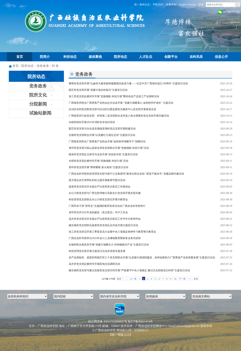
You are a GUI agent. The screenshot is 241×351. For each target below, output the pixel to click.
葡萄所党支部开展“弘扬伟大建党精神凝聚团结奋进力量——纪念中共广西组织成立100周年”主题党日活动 (128, 83)
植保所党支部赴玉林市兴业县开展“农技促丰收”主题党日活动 (103, 154)
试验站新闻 (40, 113)
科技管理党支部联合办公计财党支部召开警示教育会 (98, 199)
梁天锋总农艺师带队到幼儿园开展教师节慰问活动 (97, 180)
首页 (15, 65)
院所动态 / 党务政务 (35, 65)
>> (189, 279)
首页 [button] (19, 57)
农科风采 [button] (196, 57)
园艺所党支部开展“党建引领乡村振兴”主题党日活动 (98, 90)
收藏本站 (171, 4)
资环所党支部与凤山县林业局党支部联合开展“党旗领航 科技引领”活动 (109, 148)
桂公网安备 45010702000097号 (107, 321)
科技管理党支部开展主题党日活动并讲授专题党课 (97, 251)
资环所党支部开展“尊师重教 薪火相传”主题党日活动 (98, 167)
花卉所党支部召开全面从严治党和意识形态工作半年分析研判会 (105, 218)
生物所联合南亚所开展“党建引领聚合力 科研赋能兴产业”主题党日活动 (109, 244)
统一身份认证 (142, 4)
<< (125, 279)
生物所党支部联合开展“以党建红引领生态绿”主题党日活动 (102, 135)
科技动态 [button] (70, 57)
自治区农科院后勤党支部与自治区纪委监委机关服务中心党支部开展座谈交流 (112, 109)
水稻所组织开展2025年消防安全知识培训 (92, 122)
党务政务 (38, 86)
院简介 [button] (45, 57)
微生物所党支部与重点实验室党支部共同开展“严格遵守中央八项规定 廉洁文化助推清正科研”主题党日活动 (129, 270)
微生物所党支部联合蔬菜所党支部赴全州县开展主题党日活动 (103, 225)
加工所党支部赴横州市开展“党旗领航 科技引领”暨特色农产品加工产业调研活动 (114, 96)
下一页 (182, 279)
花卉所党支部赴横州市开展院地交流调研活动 (94, 264)
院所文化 (38, 95)
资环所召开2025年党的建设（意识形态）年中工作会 (98, 212)
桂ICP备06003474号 (140, 321)
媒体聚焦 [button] (95, 57)
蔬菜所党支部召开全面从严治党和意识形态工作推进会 (99, 186)
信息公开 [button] (221, 57)
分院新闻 (38, 104)
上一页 (133, 279)
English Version (187, 4)
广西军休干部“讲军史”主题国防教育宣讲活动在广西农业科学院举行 (107, 206)
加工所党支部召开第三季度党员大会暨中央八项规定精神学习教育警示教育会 (112, 231)
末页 (196, 279)
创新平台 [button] (171, 57)
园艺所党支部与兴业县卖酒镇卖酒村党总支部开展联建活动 (102, 128)
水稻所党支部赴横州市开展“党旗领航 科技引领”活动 (98, 160)
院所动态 (36, 76)
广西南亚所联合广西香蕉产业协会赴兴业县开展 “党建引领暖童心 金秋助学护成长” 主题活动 (121, 102)
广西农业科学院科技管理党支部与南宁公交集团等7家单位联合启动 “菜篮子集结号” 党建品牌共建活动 (126, 173)
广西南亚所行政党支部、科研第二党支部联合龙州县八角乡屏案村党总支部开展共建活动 (119, 115)
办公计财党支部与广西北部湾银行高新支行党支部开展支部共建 (105, 193)
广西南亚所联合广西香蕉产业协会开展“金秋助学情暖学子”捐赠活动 (107, 141)
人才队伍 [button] (145, 57)
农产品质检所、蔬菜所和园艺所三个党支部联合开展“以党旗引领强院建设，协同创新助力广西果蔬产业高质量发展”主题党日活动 (142, 257)
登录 (201, 4)
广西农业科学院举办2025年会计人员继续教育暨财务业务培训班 (105, 238)
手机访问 (158, 4)
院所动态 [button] (120, 57)
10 (175, 279)
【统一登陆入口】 (120, 334)
